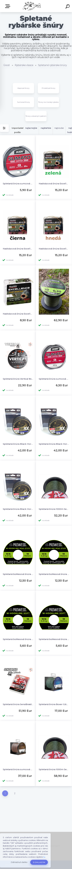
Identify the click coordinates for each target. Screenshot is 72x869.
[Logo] (32, 6)
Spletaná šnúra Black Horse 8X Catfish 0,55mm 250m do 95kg (54, 444)
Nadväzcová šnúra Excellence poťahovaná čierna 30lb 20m (18, 248)
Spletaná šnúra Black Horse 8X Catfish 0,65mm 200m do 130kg (18, 509)
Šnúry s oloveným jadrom (36, 116)
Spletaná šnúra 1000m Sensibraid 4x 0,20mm (54, 769)
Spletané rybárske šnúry (52, 65)
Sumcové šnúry (23, 102)
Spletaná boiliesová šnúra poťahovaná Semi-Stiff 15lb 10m (54, 574)
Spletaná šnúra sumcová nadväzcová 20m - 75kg (18, 183)
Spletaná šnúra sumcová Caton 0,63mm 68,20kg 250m (18, 769)
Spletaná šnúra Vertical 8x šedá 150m (18, 378)
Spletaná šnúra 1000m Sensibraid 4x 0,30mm (54, 509)
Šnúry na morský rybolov (48, 102)
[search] (68, 7)
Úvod (6, 65)
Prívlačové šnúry (48, 88)
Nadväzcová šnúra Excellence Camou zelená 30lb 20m (18, 313)
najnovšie (59, 128)
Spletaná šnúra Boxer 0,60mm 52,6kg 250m (54, 704)
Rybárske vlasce (24, 65)
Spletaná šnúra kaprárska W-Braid (54, 313)
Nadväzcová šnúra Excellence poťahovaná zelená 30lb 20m (54, 183)
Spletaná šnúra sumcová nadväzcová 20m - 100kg (54, 378)
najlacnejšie (31, 128)
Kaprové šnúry (23, 88)
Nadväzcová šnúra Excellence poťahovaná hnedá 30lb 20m (54, 248)
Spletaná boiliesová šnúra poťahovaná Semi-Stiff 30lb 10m (18, 574)
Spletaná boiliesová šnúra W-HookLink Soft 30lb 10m (18, 639)
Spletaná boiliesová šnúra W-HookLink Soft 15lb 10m (54, 639)
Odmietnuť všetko (19, 862)
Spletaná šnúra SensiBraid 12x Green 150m (18, 704)
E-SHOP (8, 6)
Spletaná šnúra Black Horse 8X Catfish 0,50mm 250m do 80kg (18, 444)
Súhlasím (39, 862)
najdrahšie (46, 128)
